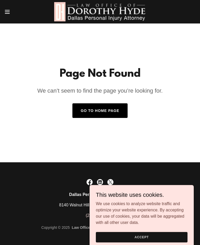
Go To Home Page (100, 111)
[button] (17, 12)
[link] (100, 11)
